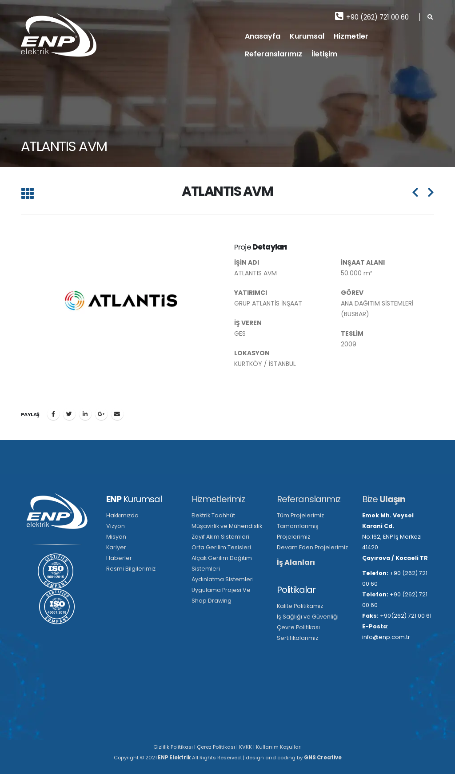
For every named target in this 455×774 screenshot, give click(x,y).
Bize (383, 499)
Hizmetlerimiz (218, 499)
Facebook (53, 414)
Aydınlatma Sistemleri (223, 579)
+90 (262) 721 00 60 (372, 17)
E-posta (117, 414)
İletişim (324, 54)
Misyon (116, 536)
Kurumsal (307, 36)
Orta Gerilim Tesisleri (221, 547)
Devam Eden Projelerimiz (312, 547)
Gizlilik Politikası (173, 746)
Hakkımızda (122, 515)
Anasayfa (262, 36)
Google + (101, 414)
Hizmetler (351, 36)
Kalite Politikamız (300, 606)
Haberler (119, 558)
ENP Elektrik (174, 757)
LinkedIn (85, 414)
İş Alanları (296, 562)
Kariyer (116, 547)
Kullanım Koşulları (279, 746)
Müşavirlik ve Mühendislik (227, 526)
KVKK (245, 746)
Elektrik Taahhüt (213, 515)
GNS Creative (323, 757)
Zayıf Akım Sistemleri (220, 536)
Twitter (69, 414)
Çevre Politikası (298, 627)
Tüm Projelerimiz (300, 515)
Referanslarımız (273, 54)
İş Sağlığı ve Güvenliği (308, 616)
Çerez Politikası (216, 746)
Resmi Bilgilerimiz (131, 568)
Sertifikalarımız (297, 638)
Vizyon (115, 526)
